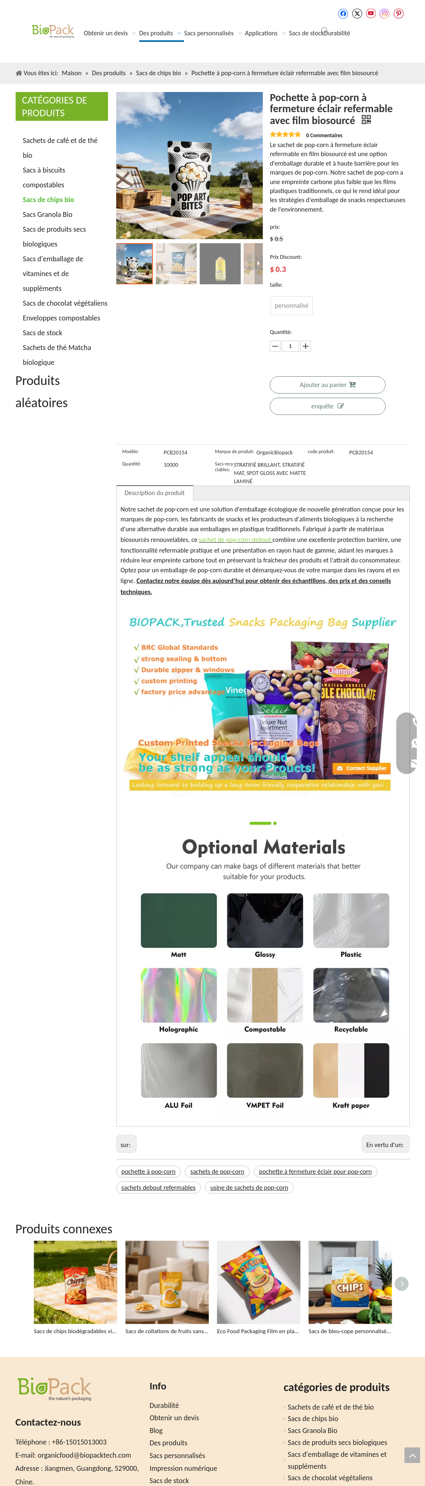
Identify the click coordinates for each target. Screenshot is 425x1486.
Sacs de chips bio (48, 199)
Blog (156, 1430)
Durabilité (164, 1405)
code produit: (321, 451)
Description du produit (155, 493)
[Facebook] (343, 13)
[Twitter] (357, 13)
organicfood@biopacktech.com (84, 1455)
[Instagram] (384, 13)
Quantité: (131, 464)
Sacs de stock (42, 332)
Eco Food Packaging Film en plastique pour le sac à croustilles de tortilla (259, 1331)
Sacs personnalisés (177, 1455)
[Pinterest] (398, 13)
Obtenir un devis (174, 1417)
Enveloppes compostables (62, 318)
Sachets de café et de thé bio (331, 1407)
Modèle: (130, 451)
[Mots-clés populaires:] (324, 30)
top (412, 1455)
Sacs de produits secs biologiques (337, 1442)
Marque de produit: (235, 451)
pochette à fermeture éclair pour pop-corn (315, 1171)
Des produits (168, 1442)
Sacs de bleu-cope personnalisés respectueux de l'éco (350, 1331)
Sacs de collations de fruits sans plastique (167, 1331)
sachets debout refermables (159, 1187)
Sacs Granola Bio (48, 214)
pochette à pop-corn (149, 1171)
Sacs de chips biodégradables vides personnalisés (75, 1331)
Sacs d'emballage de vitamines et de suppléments (53, 273)
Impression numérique (183, 1468)
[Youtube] (370, 13)
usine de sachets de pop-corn (249, 1187)
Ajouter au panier (328, 385)
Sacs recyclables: (224, 466)
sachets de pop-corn (217, 1171)
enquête (327, 406)
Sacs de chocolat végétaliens (65, 303)
